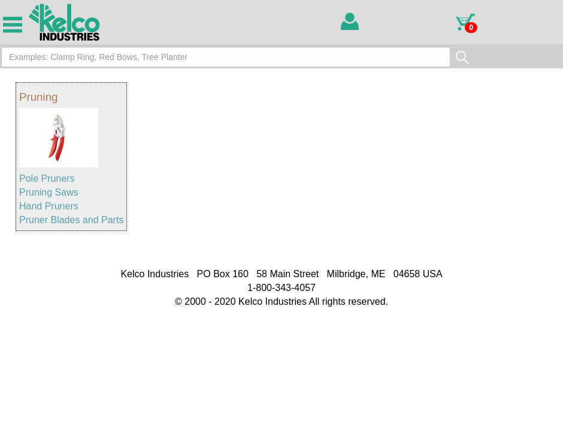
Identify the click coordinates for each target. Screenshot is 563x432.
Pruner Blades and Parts (71, 220)
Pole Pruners (47, 178)
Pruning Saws (48, 192)
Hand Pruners (48, 206)
